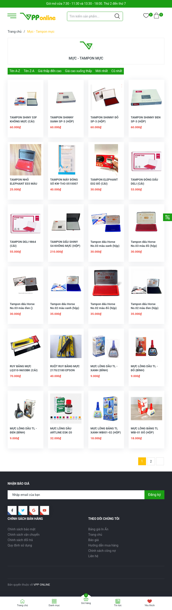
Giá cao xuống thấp (78, 71)
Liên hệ (93, 556)
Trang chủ (95, 534)
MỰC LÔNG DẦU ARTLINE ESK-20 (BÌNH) (61, 432)
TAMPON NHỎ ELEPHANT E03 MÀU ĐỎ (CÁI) (23, 183)
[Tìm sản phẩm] (95, 16)
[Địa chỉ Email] (86, 494)
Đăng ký (154, 495)
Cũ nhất (116, 71)
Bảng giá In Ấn (98, 529)
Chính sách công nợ (102, 550)
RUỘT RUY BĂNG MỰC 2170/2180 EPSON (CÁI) (65, 370)
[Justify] (117, 16)
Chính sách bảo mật (21, 529)
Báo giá (93, 540)
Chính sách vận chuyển (24, 534)
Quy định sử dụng (20, 545)
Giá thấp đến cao (49, 71)
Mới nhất (102, 71)
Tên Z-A (29, 71)
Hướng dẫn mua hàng (103, 545)
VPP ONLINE (42, 584)
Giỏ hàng (86, 603)
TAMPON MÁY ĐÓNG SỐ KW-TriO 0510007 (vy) (64, 183)
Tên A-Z (14, 71)
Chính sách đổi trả (20, 540)
